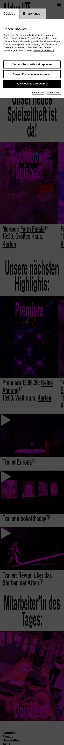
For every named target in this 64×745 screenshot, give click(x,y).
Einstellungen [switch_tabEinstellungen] (32, 13)
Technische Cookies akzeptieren (32, 64)
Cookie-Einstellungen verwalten (32, 74)
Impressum (38, 92)
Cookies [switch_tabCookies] (9, 13)
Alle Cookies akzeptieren (32, 83)
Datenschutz (54, 92)
